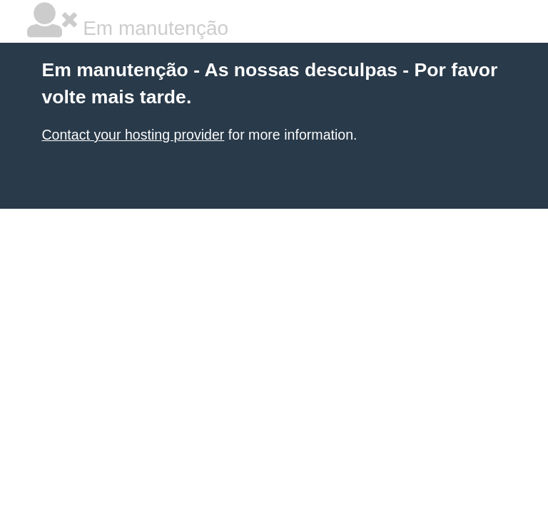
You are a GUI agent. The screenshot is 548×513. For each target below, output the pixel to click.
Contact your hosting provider (132, 134)
